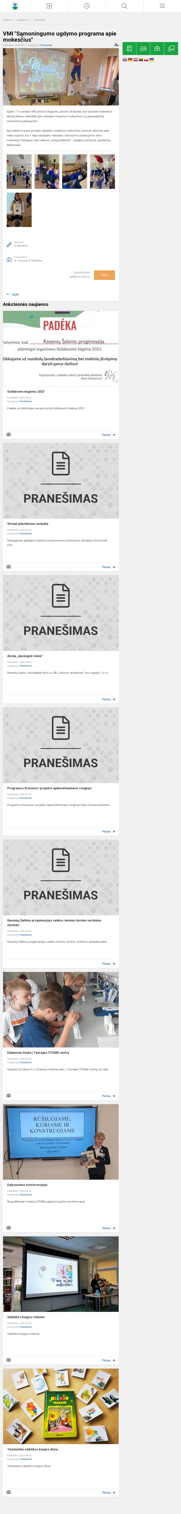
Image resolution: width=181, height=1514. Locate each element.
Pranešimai (39, 20)
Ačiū (104, 275)
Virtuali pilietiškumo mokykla (27, 524)
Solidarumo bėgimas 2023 (25, 391)
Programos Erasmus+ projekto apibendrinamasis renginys (49, 788)
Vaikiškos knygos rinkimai (25, 1317)
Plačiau (106, 434)
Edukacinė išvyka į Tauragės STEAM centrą (38, 1052)
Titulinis (7, 20)
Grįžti (15, 294)
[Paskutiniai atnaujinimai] (87, 6)
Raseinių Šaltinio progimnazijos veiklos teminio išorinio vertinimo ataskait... (54, 923)
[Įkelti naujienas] (49, 6)
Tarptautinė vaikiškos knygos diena (32, 1449)
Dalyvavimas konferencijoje (27, 1185)
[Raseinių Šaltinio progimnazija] (15, 5)
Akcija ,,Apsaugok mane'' (25, 656)
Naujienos (22, 20)
